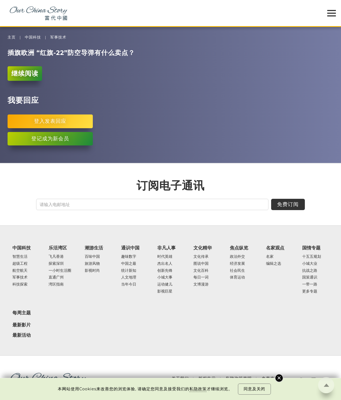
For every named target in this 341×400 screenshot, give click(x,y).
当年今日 (128, 284)
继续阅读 (24, 73)
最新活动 (21, 335)
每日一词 (201, 277)
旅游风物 (92, 264)
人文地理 (128, 277)
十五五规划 (311, 257)
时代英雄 (164, 257)
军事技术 (58, 37)
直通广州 (56, 277)
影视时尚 (92, 271)
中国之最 (128, 264)
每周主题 (21, 312)
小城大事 (164, 277)
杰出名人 (164, 264)
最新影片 (21, 324)
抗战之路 (309, 271)
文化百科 (201, 271)
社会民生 (237, 271)
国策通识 (309, 277)
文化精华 (202, 248)
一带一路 (309, 284)
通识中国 (130, 248)
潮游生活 (94, 248)
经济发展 (237, 264)
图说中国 (201, 264)
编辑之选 (273, 264)
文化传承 (201, 257)
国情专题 (311, 248)
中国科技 (33, 37)
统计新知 (128, 271)
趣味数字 (128, 257)
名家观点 (275, 248)
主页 (12, 37)
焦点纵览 (239, 248)
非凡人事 (166, 248)
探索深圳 (56, 264)
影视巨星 (164, 291)
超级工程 (20, 264)
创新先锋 (164, 271)
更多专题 (309, 291)
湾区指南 (56, 284)
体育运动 (237, 277)
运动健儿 (164, 284)
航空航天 (20, 271)
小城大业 (309, 264)
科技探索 (20, 284)
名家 (270, 257)
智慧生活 (20, 257)
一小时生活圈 (60, 271)
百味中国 (92, 257)
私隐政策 (198, 389)
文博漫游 (201, 284)
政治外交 (237, 257)
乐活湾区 (58, 248)
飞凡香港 (56, 257)
